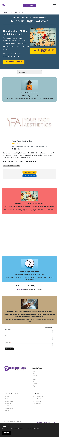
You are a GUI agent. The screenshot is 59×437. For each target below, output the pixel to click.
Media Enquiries (9, 408)
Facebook (34, 376)
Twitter (34, 373)
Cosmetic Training (36, 401)
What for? (36, 428)
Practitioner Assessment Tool (43, 51)
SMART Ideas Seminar (37, 403)
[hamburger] (55, 5)
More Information (29, 176)
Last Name (8, 342)
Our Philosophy (9, 406)
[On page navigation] (29, 72)
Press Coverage (9, 401)
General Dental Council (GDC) (11, 166)
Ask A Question (29, 5)
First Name (8, 336)
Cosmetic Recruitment (37, 396)
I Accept (6, 432)
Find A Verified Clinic (13, 62)
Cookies (5, 426)
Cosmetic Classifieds (37, 399)
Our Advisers (8, 403)
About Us (7, 399)
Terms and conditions (43, 422)
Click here (20, 290)
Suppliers (7, 410)
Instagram (34, 371)
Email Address (9, 329)
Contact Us (8, 396)
